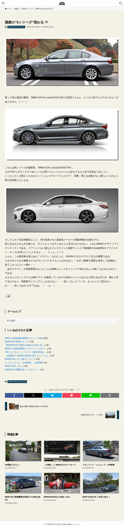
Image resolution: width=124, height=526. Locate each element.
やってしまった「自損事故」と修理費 (23, 362)
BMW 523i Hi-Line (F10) (16, 27)
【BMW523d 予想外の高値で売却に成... (24, 345)
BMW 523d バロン (14, 366)
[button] (14, 395)
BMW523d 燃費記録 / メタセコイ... (22, 369)
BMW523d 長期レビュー (17, 341)
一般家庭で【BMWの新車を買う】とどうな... (27, 355)
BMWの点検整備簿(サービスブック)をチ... (26, 348)
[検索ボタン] (120, 3)
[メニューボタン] (3, 3)
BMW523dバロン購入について (20, 359)
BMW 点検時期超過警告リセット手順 (23, 338)
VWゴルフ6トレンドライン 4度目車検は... (25, 352)
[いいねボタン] (8, 296)
